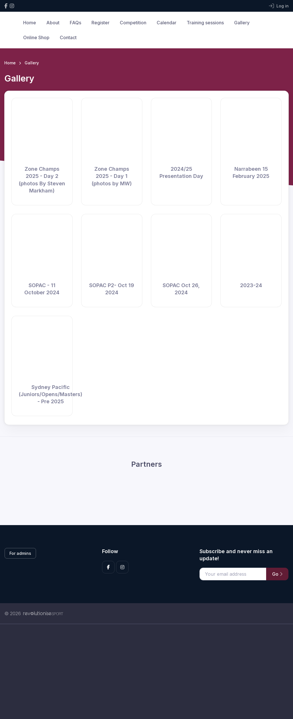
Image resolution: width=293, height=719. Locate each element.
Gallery (242, 22)
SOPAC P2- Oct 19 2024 (111, 288)
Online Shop (36, 37)
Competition (133, 22)
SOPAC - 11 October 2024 (41, 288)
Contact (68, 37)
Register (100, 22)
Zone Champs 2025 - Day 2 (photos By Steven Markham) (42, 180)
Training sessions (205, 22)
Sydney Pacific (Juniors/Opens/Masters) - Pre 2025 (50, 394)
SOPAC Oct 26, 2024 (181, 288)
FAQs (75, 22)
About (52, 22)
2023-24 (251, 285)
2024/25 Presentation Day (181, 172)
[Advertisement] (146, 678)
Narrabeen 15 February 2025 (251, 172)
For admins (20, 553)
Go (277, 574)
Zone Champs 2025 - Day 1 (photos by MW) (111, 176)
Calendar (166, 22)
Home (29, 22)
